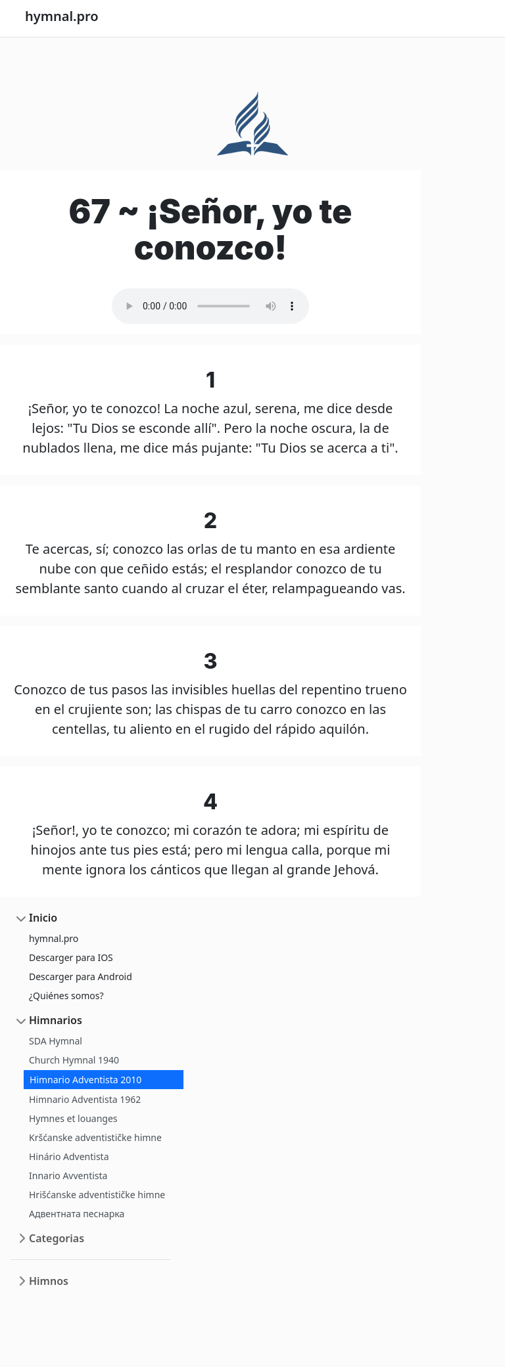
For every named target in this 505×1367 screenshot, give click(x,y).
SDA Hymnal (55, 1041)
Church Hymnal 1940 (74, 1060)
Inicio (43, 917)
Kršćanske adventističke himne (95, 1137)
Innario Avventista (68, 1175)
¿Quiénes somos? (66, 995)
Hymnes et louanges (73, 1118)
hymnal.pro (53, 938)
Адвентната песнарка (76, 1213)
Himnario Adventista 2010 (85, 1079)
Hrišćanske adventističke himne (97, 1194)
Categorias (56, 1238)
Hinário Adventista (69, 1156)
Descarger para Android (80, 976)
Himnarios (55, 1020)
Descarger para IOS (71, 957)
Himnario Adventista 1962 (85, 1099)
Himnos (48, 1281)
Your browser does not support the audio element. (210, 306)
